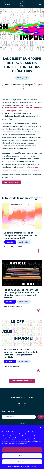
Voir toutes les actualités (22, 380)
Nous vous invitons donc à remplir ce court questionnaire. (22, 168)
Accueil (22, 423)
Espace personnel (7, 4)
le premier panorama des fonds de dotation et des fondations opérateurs (22, 109)
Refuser (22, 455)
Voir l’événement (11, 182)
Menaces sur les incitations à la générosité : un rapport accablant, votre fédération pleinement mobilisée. (21, 353)
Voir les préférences (22, 461)
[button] (41, 428)
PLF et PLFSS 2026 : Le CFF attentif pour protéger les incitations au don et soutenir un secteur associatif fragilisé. (21, 294)
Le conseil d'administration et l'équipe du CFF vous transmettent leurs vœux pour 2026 (21, 235)
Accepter (22, 449)
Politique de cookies (13, 466)
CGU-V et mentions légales (28, 466)
